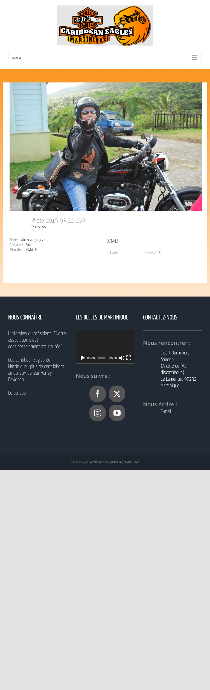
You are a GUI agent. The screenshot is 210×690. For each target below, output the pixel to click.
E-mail (166, 411)
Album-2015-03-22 (33, 240)
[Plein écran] (129, 358)
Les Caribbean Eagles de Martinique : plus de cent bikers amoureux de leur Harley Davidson (36, 369)
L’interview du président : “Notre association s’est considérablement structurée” (37, 340)
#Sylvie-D (31, 250)
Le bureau (17, 393)
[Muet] (121, 358)
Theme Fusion (131, 462)
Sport (29, 245)
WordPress (115, 462)
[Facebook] (97, 394)
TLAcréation (95, 462)
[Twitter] (117, 394)
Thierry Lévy (38, 227)
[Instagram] (97, 413)
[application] (105, 346)
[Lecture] (83, 358)
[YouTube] (117, 413)
